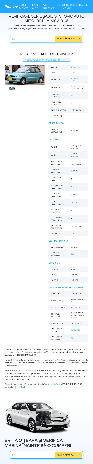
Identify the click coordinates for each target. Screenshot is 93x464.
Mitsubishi (75, 67)
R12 (72, 338)
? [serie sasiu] (13, 39)
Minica (74, 73)
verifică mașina (65, 38)
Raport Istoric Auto (52, 384)
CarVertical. (20, 387)
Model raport (23, 7)
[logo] (11, 6)
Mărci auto (35, 7)
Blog (60, 5)
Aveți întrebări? (49, 7)
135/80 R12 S (75, 330)
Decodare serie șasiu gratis (75, 7)
